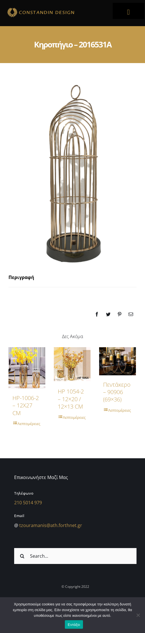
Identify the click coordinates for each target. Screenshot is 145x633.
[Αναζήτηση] (22, 556)
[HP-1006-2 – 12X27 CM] (26, 368)
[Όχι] (138, 615)
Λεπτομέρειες (29, 423)
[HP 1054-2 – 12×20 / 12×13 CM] (72, 364)
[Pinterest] (119, 314)
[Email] (131, 314)
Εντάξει (74, 624)
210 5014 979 (28, 502)
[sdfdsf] (54, 8)
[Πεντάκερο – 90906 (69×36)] (117, 361)
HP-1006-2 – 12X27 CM (25, 405)
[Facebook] (97, 314)
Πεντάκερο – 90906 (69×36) (117, 392)
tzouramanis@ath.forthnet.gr (50, 525)
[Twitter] (108, 314)
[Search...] (75, 556)
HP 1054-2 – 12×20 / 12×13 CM (71, 399)
